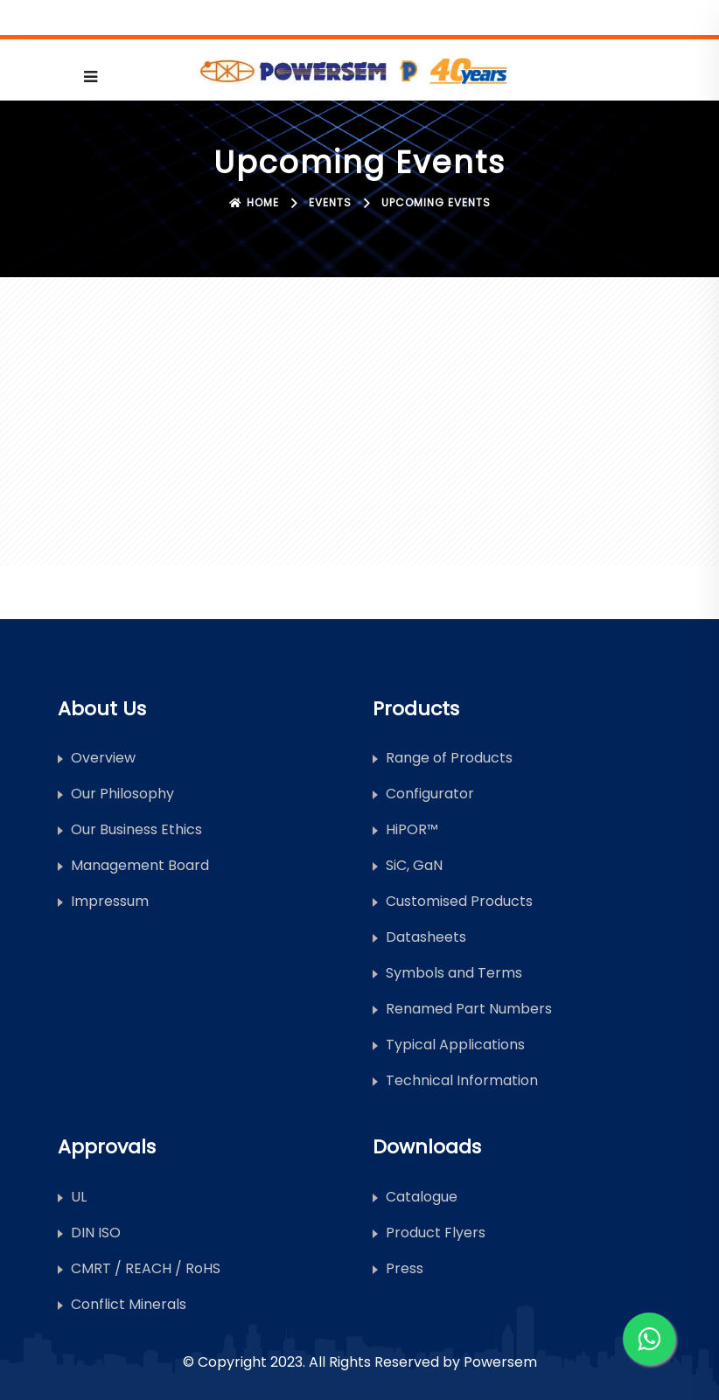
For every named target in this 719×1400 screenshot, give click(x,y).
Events (330, 202)
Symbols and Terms (454, 973)
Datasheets (426, 937)
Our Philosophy (122, 794)
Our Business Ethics (136, 829)
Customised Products (459, 901)
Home (254, 202)
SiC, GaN (414, 865)
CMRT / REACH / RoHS (145, 1268)
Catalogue (421, 1197)
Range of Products (449, 758)
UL (79, 1197)
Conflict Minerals (128, 1304)
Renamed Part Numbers (469, 1009)
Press (404, 1268)
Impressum (110, 901)
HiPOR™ (412, 829)
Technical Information (462, 1080)
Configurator (430, 794)
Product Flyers (435, 1232)
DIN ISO (96, 1232)
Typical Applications (455, 1044)
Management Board (140, 865)
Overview (103, 758)
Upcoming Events (436, 202)
